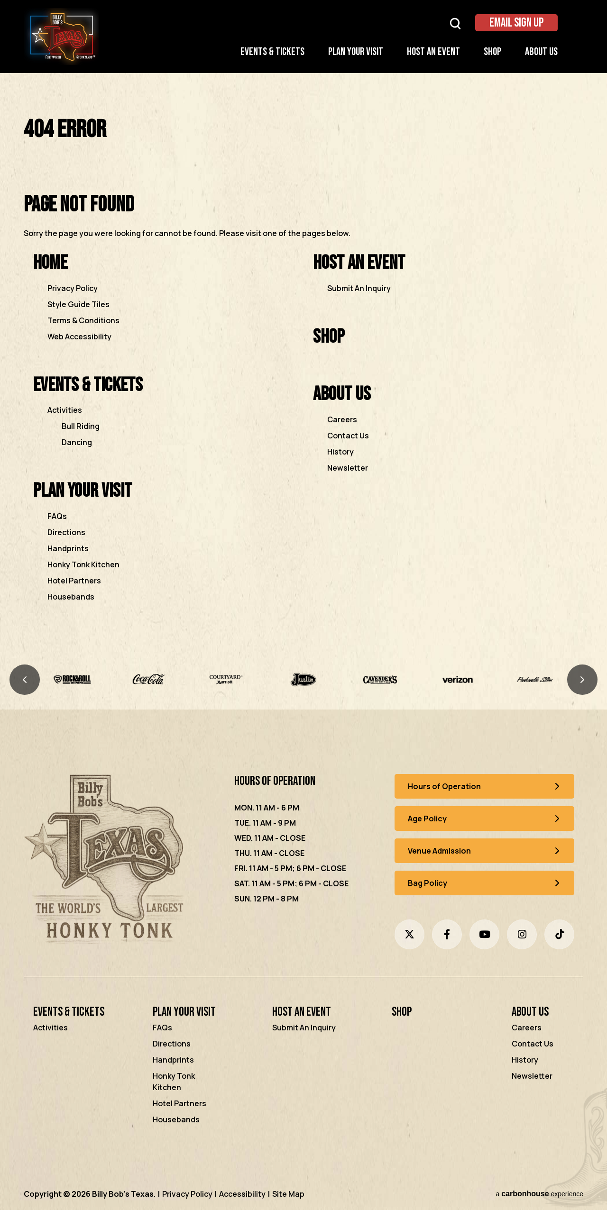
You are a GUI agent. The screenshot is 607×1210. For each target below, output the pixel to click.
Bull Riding (81, 426)
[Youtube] (484, 934)
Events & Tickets (272, 51)
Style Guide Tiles (78, 304)
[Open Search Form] (455, 23)
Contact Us (348, 435)
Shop (492, 51)
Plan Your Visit (355, 51)
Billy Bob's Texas (61, 36)
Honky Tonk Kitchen (83, 564)
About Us (541, 51)
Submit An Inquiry (359, 288)
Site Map (288, 1194)
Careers (342, 419)
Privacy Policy (72, 288)
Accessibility (242, 1194)
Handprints (68, 548)
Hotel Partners (74, 580)
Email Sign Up (516, 23)
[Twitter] (409, 934)
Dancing (77, 442)
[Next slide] (582, 679)
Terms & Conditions (83, 320)
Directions (66, 532)
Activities (64, 410)
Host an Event (433, 51)
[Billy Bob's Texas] (106, 861)
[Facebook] (447, 934)
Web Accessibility (79, 336)
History (340, 451)
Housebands (70, 596)
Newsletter (347, 468)
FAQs (57, 516)
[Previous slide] (24, 679)
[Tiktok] (559, 934)
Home (50, 262)
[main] (303, 373)
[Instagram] (522, 934)
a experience (539, 1194)
